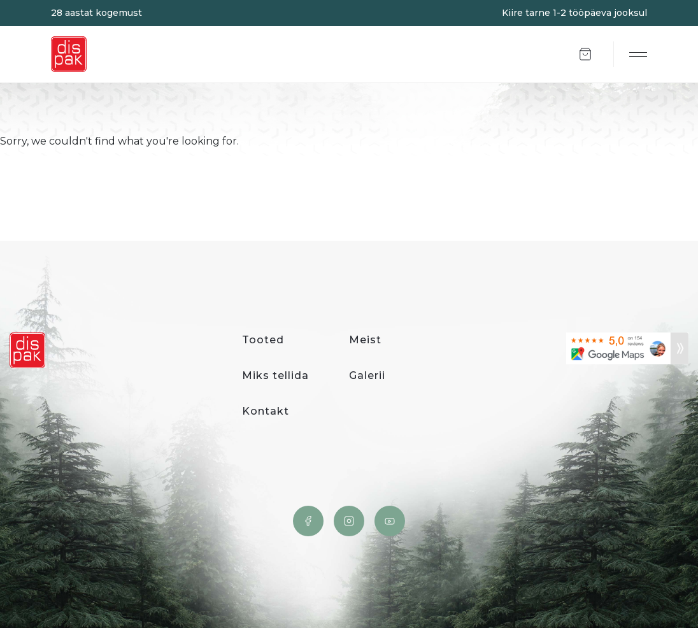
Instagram (349, 521)
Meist (365, 340)
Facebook (308, 521)
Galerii (367, 375)
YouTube (389, 521)
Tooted (263, 340)
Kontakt (265, 411)
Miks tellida (275, 375)
